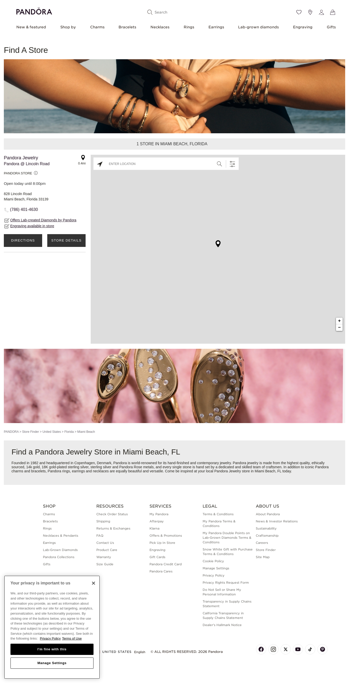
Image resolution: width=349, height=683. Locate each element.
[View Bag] (332, 12)
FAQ (99, 535)
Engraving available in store (32, 226)
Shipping (103, 521)
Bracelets (127, 27)
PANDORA (11, 432)
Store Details (66, 240)
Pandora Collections (58, 557)
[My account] (321, 12)
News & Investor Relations (277, 521)
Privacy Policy (214, 575)
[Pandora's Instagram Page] (273, 649)
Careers (262, 543)
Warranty (103, 557)
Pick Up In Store (162, 543)
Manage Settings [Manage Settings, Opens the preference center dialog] (51, 663)
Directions (23, 240)
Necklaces (159, 27)
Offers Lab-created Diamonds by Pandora (43, 220)
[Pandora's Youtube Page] (298, 649)
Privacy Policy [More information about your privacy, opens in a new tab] (50, 638)
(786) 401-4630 (24, 209)
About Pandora (268, 514)
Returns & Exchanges (113, 528)
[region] (52, 627)
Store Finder (30, 432)
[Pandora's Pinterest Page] (322, 649)
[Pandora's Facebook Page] (261, 649)
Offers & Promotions (165, 535)
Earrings (216, 27)
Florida (69, 432)
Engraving (302, 27)
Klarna (154, 528)
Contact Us (105, 543)
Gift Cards (157, 557)
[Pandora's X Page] (286, 649)
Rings (189, 27)
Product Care (106, 550)
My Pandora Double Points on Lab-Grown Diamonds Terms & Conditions (227, 537)
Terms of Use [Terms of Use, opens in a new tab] (72, 638)
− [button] (339, 328)
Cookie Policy (213, 561)
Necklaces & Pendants (60, 535)
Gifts (331, 27)
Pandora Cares (160, 571)
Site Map (263, 557)
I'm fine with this (52, 649)
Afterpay (156, 521)
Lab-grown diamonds (258, 27)
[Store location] (310, 12)
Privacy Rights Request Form (226, 582)
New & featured (31, 27)
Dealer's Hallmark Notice (222, 625)
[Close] (93, 583)
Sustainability (266, 528)
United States (51, 432)
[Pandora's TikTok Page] (310, 649)
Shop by (68, 27)
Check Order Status (112, 514)
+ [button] (339, 321)
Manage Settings (216, 568)
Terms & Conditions (218, 514)
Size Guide (104, 564)
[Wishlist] (299, 12)
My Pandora (158, 514)
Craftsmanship (267, 535)
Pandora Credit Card (165, 564)
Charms (97, 27)
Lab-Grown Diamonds (60, 550)
